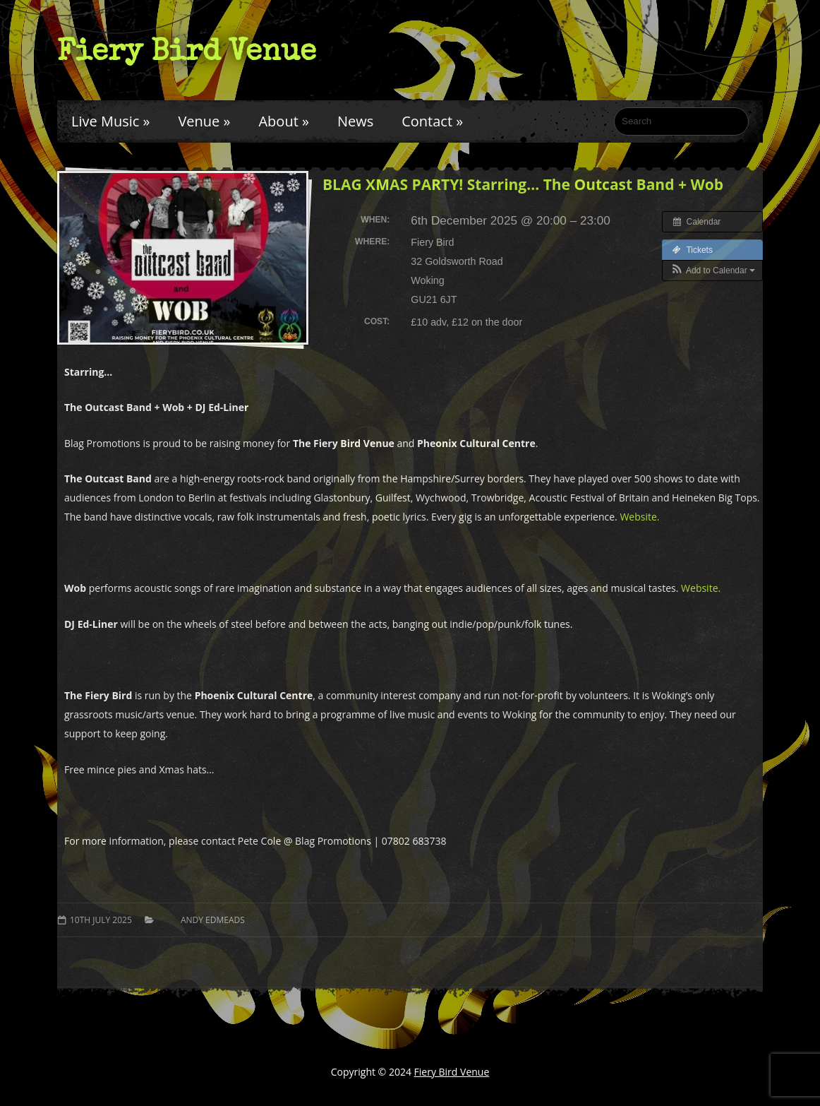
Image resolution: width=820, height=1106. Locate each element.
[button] (712, 270)
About (283, 121)
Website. (639, 516)
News (355, 121)
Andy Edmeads (213, 920)
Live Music (110, 121)
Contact (432, 121)
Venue (204, 121)
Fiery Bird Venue (186, 50)
